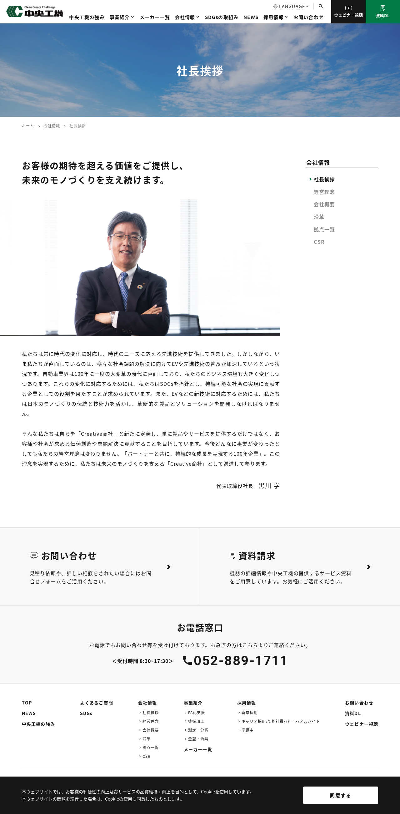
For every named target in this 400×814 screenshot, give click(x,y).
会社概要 (324, 204)
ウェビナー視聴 (348, 12)
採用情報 (273, 17)
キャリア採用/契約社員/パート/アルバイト (281, 721)
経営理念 (324, 191)
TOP (27, 702)
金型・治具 (198, 738)
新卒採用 (250, 712)
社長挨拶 (324, 179)
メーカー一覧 (155, 17)
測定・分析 (198, 730)
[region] (200, 800)
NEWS (250, 17)
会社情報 (185, 17)
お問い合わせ (308, 17)
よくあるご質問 (96, 702)
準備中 (248, 730)
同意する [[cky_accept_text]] (340, 795)
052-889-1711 (241, 660)
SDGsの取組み (222, 17)
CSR (319, 241)
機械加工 (196, 721)
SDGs (86, 713)
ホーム (28, 125)
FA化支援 (196, 712)
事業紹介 (120, 17)
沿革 (319, 216)
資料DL (383, 11)
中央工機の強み (86, 17)
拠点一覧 (324, 229)
